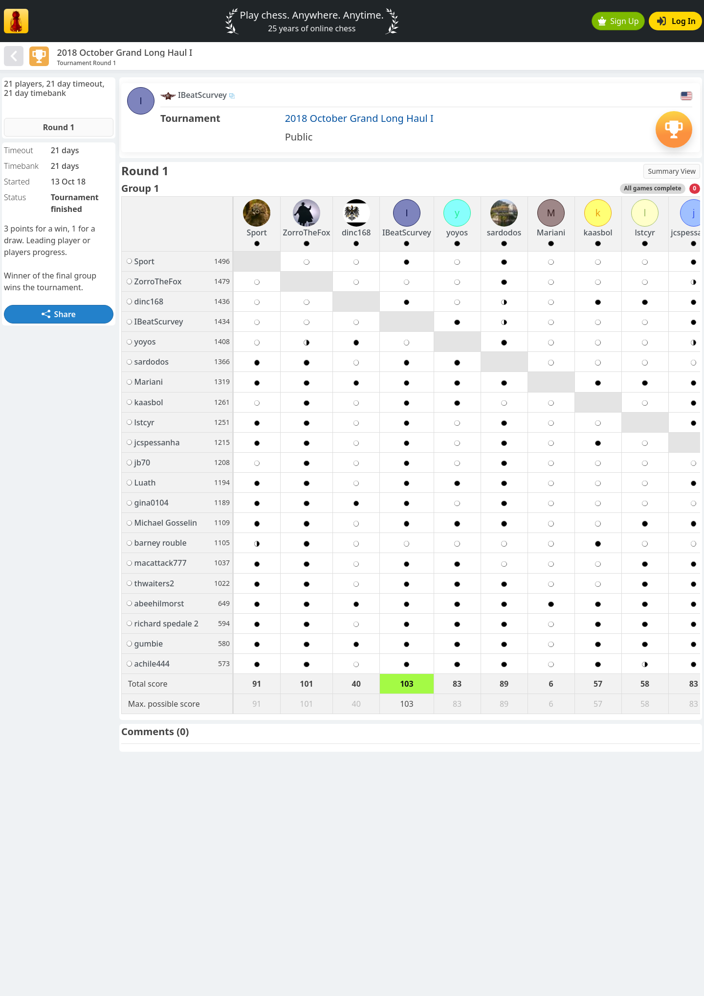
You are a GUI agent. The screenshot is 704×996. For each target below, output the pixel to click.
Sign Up (618, 21)
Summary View (672, 171)
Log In (676, 21)
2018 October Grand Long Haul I (359, 118)
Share (59, 314)
